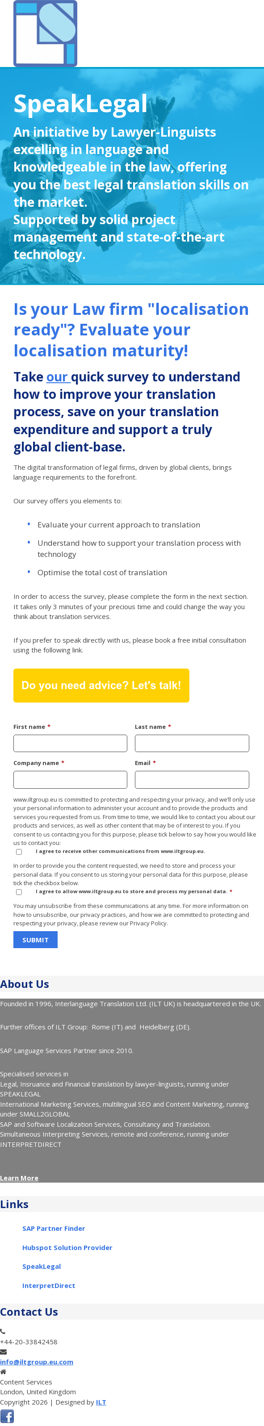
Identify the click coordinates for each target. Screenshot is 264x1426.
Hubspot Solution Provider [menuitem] (67, 1247)
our (58, 376)
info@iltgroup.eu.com (36, 1361)
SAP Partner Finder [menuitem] (53, 1228)
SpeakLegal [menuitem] (41, 1266)
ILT (101, 1401)
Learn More (19, 1177)
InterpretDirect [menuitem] (48, 1285)
